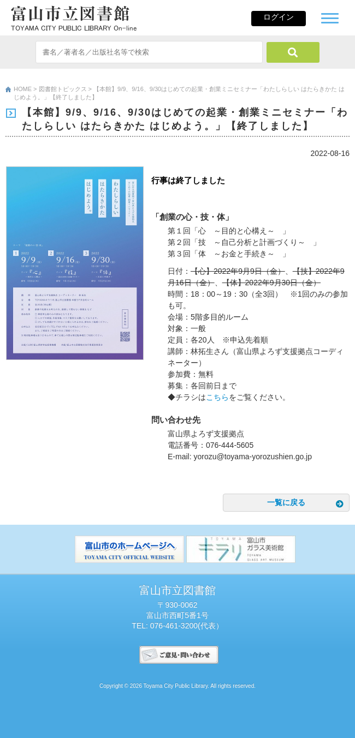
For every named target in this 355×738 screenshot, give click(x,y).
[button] (330, 17)
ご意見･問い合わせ (178, 655)
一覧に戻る (286, 502)
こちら (217, 397)
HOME (23, 89)
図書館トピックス (63, 89)
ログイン (278, 17)
